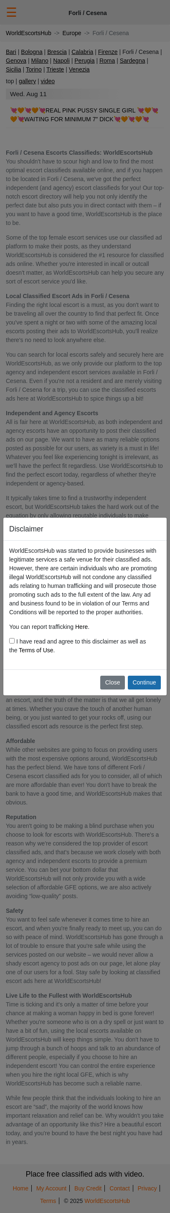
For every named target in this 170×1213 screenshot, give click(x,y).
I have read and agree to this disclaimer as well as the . (77, 646)
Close (112, 682)
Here (81, 626)
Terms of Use (36, 650)
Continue (144, 682)
